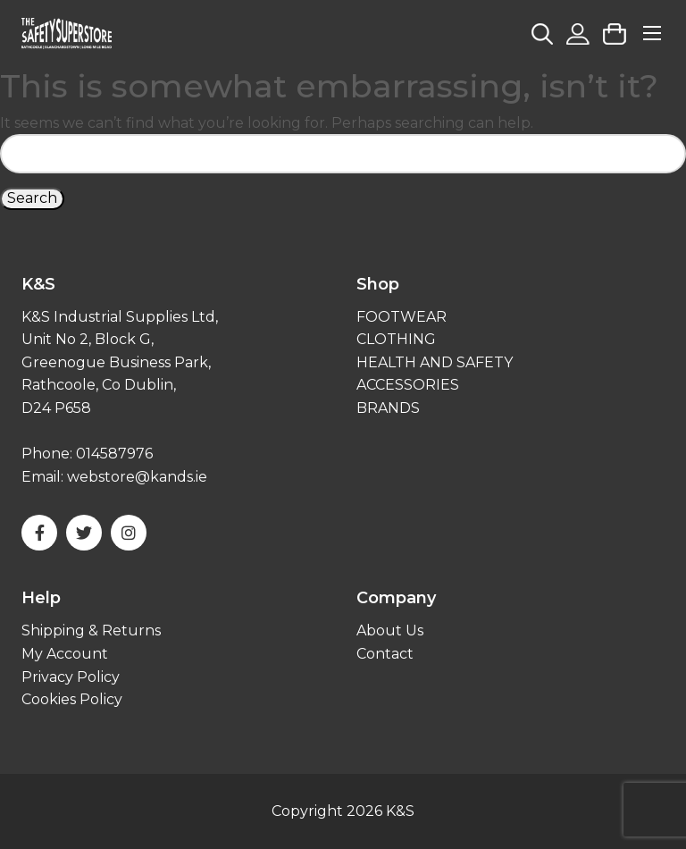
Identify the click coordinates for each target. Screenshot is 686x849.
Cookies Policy (71, 699)
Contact (385, 653)
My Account (64, 653)
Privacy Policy (70, 676)
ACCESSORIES (407, 384)
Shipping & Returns (91, 630)
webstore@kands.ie (137, 476)
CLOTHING (396, 339)
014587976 (114, 453)
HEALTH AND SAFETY (434, 362)
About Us (389, 630)
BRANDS (388, 407)
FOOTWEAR (401, 316)
